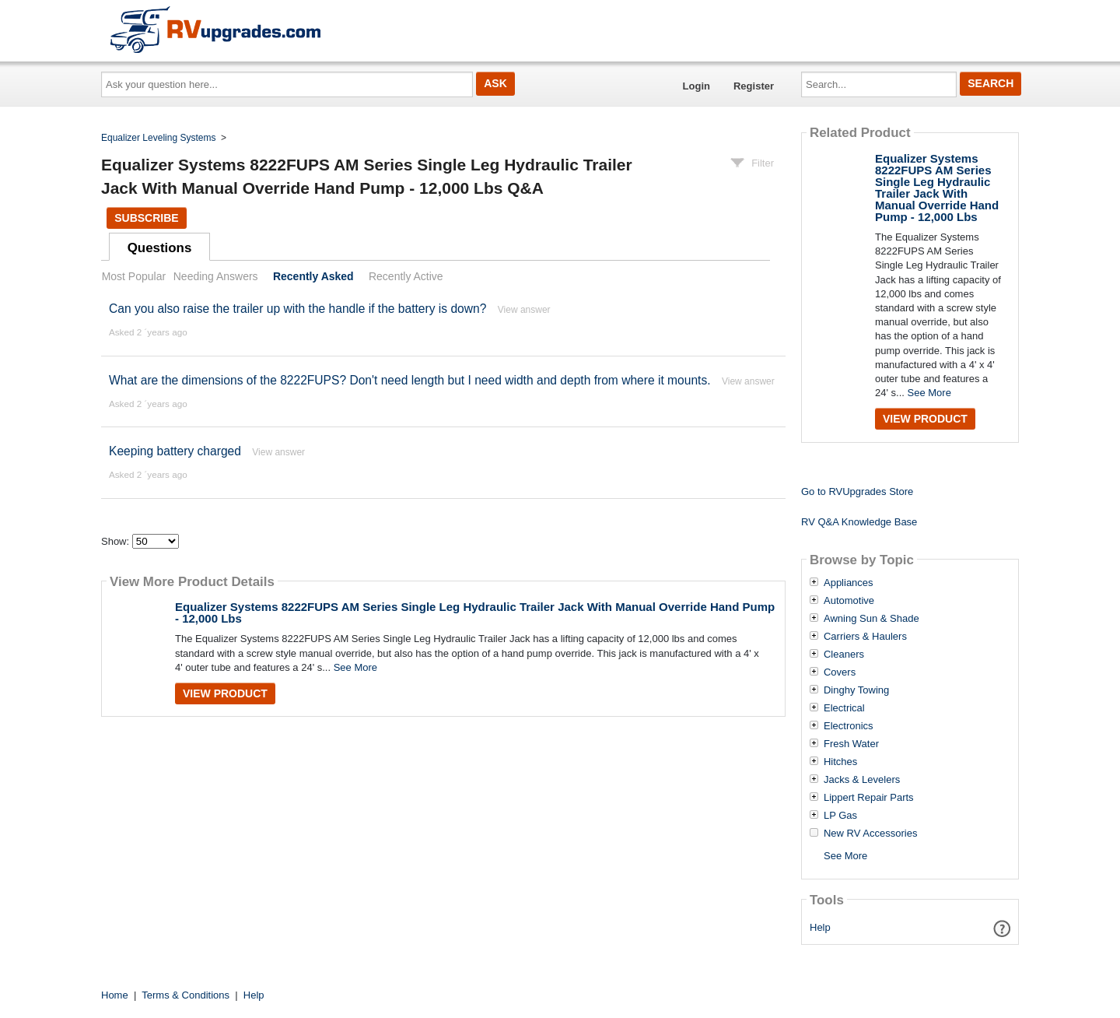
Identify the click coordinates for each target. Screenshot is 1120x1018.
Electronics (848, 726)
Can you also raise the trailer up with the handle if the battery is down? (297, 308)
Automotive (849, 600)
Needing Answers (215, 276)
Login (696, 86)
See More (355, 667)
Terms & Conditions (185, 995)
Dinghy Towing (856, 690)
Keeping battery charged (175, 451)
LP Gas (840, 815)
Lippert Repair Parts (869, 797)
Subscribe (146, 218)
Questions (160, 247)
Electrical (844, 708)
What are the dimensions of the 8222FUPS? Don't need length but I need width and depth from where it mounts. (410, 380)
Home (114, 995)
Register (753, 86)
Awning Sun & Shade (871, 618)
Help (820, 927)
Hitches (840, 761)
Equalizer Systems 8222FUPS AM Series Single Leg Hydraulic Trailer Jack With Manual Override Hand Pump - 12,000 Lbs (475, 612)
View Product (225, 693)
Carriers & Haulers (865, 636)
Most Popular (134, 276)
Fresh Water (851, 744)
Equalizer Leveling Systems (158, 137)
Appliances (848, 582)
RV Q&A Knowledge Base (859, 522)
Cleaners (844, 654)
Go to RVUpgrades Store (857, 491)
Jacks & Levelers (862, 779)
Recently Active (406, 276)
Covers (840, 672)
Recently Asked (313, 276)
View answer (524, 309)
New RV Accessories (870, 833)
